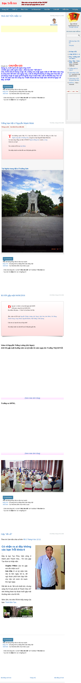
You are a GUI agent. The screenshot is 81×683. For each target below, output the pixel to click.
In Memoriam (36, 9)
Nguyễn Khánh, (26, 318)
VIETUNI (5, 93)
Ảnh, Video (24, 9)
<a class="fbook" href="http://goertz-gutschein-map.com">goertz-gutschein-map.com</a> (32, 629)
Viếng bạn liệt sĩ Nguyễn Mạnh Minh (17, 123)
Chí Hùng (54, 316)
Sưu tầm (47, 9)
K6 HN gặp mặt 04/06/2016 (13, 295)
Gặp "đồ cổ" (6, 534)
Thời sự (14, 9)
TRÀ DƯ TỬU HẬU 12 (11, 16)
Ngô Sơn (42, 316)
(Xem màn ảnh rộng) (32, 398)
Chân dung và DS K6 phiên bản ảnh (74, 79)
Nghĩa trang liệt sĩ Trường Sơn (20, 137)
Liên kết (56, 9)
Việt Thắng (34, 318)
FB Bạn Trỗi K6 (73, 27)
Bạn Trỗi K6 (9, 3)
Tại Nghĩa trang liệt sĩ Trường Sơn (15, 169)
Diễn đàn (66, 9)
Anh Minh (23, 146)
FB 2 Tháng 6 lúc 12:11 (32, 539)
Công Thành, (18, 318)
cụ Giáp (45, 140)
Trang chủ (5, 9)
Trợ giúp (75, 9)
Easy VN (5, 91)
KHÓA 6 (71, 82)
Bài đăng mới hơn (6, 677)
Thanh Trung (11, 318)
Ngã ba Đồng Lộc (34, 140)
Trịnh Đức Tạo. (11, 602)
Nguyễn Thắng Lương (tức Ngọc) (29, 316)
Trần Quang (41, 318)
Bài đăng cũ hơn (59, 677)
